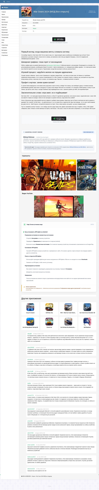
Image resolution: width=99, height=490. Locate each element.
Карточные (4, 24)
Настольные (5, 22)
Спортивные (5, 55)
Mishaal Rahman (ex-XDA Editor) (78, 147)
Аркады (3, 19)
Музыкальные (5, 34)
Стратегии (4, 47)
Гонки (3, 40)
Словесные (4, 52)
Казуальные (5, 29)
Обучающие (5, 32)
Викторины (4, 50)
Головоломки (5, 37)
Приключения (5, 17)
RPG (3, 42)
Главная (4, 12)
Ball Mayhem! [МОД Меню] (53, 66)
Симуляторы (5, 45)
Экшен (3, 14)
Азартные (4, 27)
